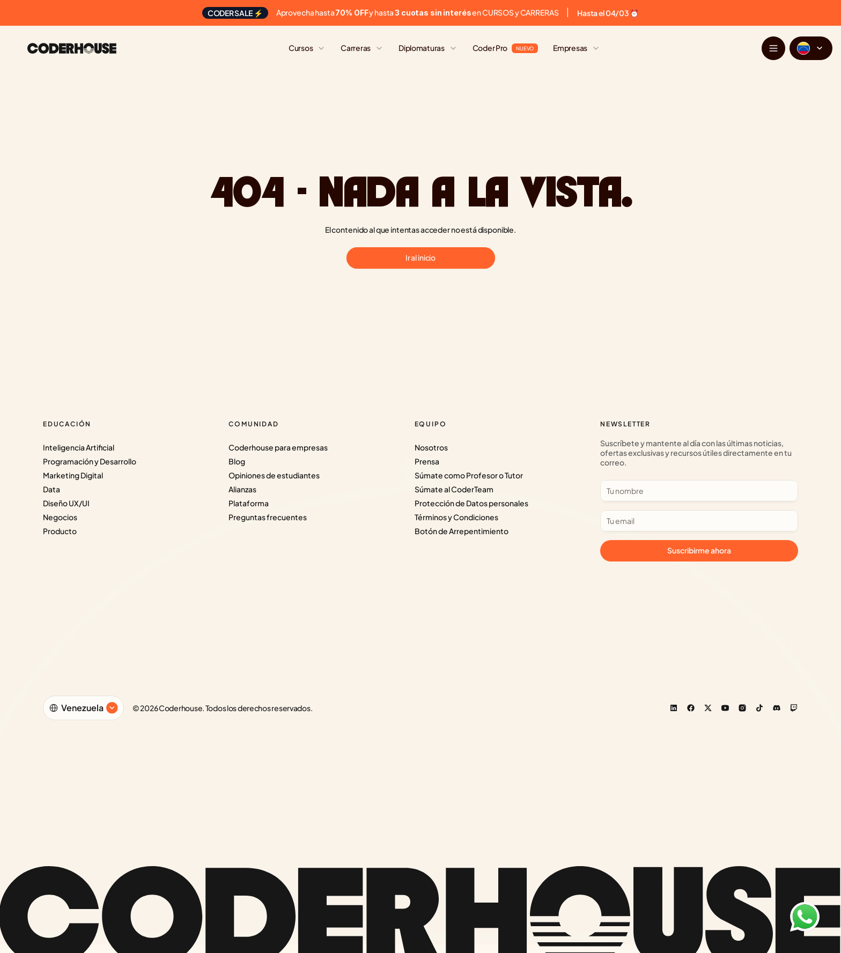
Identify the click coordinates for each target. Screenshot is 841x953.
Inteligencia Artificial (78, 447)
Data (51, 489)
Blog (236, 461)
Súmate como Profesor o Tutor (469, 475)
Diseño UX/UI (66, 503)
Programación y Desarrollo (89, 461)
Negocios (60, 517)
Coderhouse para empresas (278, 447)
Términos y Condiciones (456, 517)
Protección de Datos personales (471, 503)
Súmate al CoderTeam (454, 489)
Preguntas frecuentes (267, 517)
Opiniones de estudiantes (274, 475)
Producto (60, 531)
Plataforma (248, 503)
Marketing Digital (73, 475)
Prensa (427, 461)
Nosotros (431, 447)
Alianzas (242, 489)
